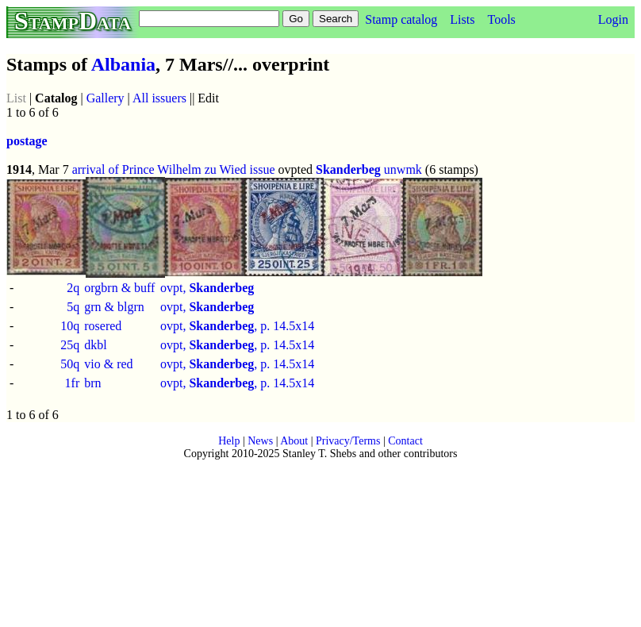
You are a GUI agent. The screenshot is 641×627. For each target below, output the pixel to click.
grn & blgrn (114, 307)
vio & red (108, 364)
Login (613, 19)
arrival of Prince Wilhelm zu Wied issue (173, 169)
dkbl (95, 345)
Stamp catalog (401, 19)
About (294, 441)
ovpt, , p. (216, 326)
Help (229, 441)
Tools (501, 19)
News (260, 441)
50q (69, 364)
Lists (462, 19)
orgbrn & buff (119, 287)
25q (69, 345)
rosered (102, 326)
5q (73, 307)
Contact (405, 441)
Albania (123, 64)
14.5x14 (293, 326)
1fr (72, 383)
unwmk (403, 169)
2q (73, 287)
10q (69, 326)
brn (92, 383)
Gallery (105, 98)
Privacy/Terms (348, 441)
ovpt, (207, 287)
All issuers (159, 98)
